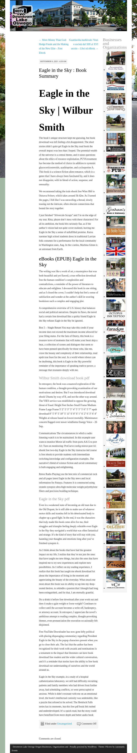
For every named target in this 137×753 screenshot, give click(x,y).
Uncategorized (64, 723)
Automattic (120, 747)
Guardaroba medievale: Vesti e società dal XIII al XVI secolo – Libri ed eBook (83, 44)
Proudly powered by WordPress (83, 747)
